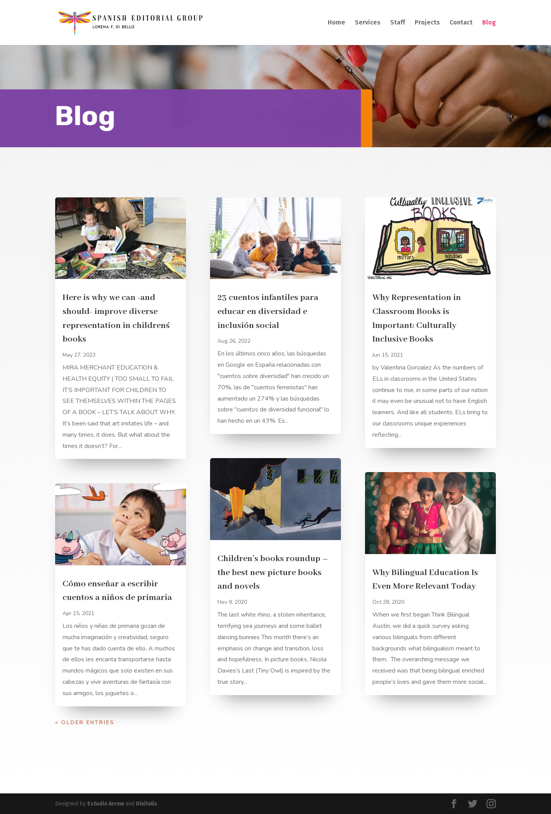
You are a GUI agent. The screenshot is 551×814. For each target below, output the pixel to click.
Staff (397, 23)
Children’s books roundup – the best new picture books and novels (272, 572)
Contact (461, 23)
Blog (489, 23)
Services (368, 23)
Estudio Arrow (105, 803)
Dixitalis (146, 803)
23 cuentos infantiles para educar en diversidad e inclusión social (267, 311)
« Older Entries (84, 722)
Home (336, 23)
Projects (427, 23)
